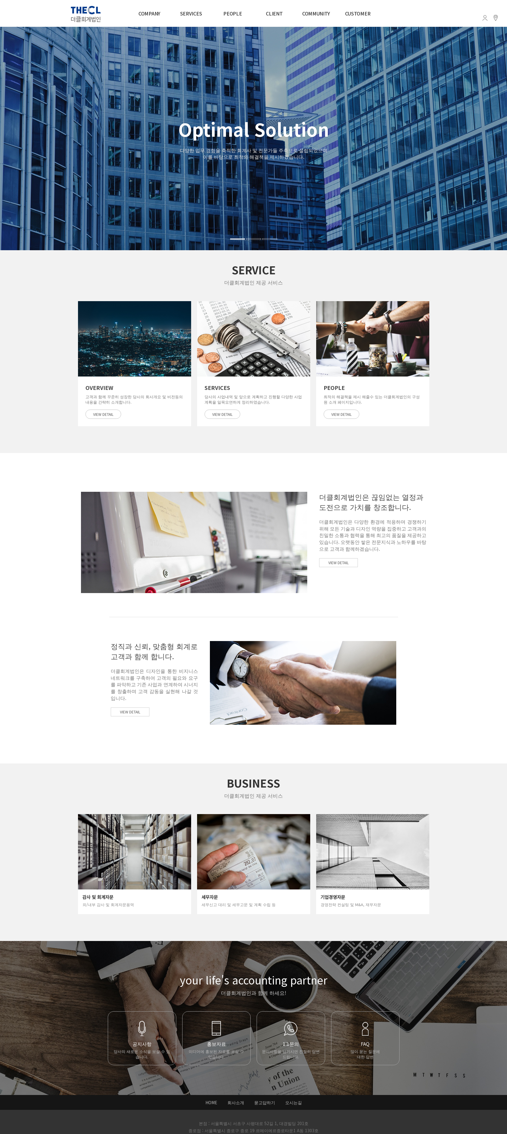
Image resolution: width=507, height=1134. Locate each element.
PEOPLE (232, 13)
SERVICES (191, 13)
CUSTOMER (357, 13)
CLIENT (274, 13)
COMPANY (149, 13)
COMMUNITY (316, 13)
